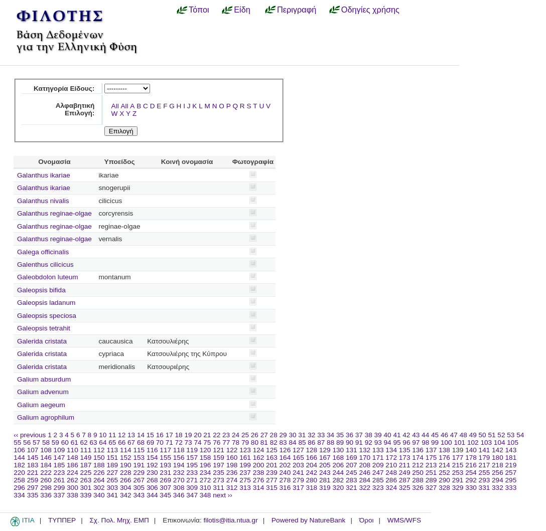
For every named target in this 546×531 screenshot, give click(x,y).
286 (391, 480)
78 (235, 442)
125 (272, 450)
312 (232, 487)
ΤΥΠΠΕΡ (62, 520)
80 (254, 442)
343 (139, 495)
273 (218, 480)
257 (511, 472)
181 (511, 457)
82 (274, 442)
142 (497, 450)
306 (152, 487)
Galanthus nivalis (43, 201)
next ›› (222, 495)
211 (405, 465)
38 (368, 435)
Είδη (242, 9)
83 (283, 442)
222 (46, 472)
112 (99, 450)
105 (512, 442)
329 (458, 487)
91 (359, 442)
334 (19, 495)
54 (520, 435)
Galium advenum (43, 392)
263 (86, 480)
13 (131, 435)
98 (425, 442)
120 (205, 450)
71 (169, 442)
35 (340, 435)
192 (152, 465)
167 (325, 457)
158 (205, 457)
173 (405, 457)
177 (458, 457)
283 (351, 480)
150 (99, 457)
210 (391, 465)
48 (463, 435)
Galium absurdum (44, 379)
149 (86, 457)
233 (192, 472)
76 (216, 442)
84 (292, 442)
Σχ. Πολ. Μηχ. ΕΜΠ (119, 520)
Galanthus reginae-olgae (54, 213)
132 (364, 450)
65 (112, 442)
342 (125, 495)
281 (325, 480)
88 (330, 442)
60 (65, 442)
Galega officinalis (43, 252)
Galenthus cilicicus (45, 264)
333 (511, 487)
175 (431, 457)
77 (226, 442)
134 (391, 450)
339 (86, 495)
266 (125, 480)
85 (302, 442)
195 (192, 465)
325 (405, 487)
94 (387, 442)
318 (312, 487)
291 (458, 480)
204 (312, 465)
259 (33, 480)
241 (298, 472)
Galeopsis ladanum (46, 302)
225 (86, 472)
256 (497, 472)
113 (112, 450)
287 (405, 480)
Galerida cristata (42, 341)
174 (418, 457)
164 (285, 457)
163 (272, 457)
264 (99, 480)
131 (351, 450)
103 (486, 442)
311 (218, 487)
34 (330, 435)
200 (258, 465)
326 (418, 487)
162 (258, 457)
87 (321, 442)
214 (444, 465)
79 (245, 442)
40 (387, 435)
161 (245, 457)
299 (59, 487)
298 (46, 487)
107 (33, 450)
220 (19, 472)
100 (446, 442)
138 (444, 450)
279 (298, 480)
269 (165, 480)
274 (232, 480)
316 (285, 487)
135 (405, 450)
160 (232, 457)
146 (46, 457)
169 (351, 457)
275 (245, 480)
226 (99, 472)
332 (497, 487)
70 (160, 442)
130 (338, 450)
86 (311, 442)
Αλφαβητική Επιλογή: (75, 109)
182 (19, 465)
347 (192, 495)
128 (312, 450)
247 (378, 472)
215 (458, 465)
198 (232, 465)
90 (349, 442)
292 (471, 480)
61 (74, 442)
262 (72, 480)
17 (169, 435)
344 (152, 495)
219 (511, 465)
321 (351, 487)
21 (207, 435)
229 (139, 472)
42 (406, 435)
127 (298, 450)
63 (93, 442)
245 (351, 472)
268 (152, 480)
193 (165, 465)
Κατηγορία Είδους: (64, 88)
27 (264, 435)
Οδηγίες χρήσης (370, 9)
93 (378, 442)
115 (139, 450)
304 (125, 487)
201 (272, 465)
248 (391, 472)
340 (99, 495)
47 (454, 435)
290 (444, 480)
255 (484, 472)
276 (258, 480)
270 (179, 480)
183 (33, 465)
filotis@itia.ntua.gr (230, 520)
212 (418, 465)
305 (139, 487)
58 (46, 442)
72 (179, 442)
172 (391, 457)
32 (311, 435)
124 (258, 450)
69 (150, 442)
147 (59, 457)
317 (298, 487)
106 (19, 450)
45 (435, 435)
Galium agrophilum (45, 417)
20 (197, 435)
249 (405, 472)
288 (418, 480)
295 (511, 480)
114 (125, 450)
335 (33, 495)
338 (72, 495)
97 (416, 442)
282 (338, 480)
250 (418, 472)
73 (188, 442)
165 (298, 457)
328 (444, 487)
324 (391, 487)
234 (205, 472)
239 (272, 472)
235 (218, 472)
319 (325, 487)
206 (338, 465)
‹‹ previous (30, 435)
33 (321, 435)
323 (378, 487)
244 (338, 472)
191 (139, 465)
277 (272, 480)
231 (165, 472)
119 (192, 450)
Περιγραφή (296, 9)
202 (285, 465)
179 (484, 457)
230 (152, 472)
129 (325, 450)
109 (59, 450)
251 (431, 472)
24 (235, 435)
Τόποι (199, 9)
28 (274, 435)
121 (218, 450)
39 (378, 435)
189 (112, 465)
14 (141, 435)
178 (471, 457)
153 (139, 457)
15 (150, 435)
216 (471, 465)
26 (254, 435)
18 (179, 435)
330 (471, 487)
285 (378, 480)
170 (364, 457)
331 (484, 487)
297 (33, 487)
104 (499, 442)
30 (292, 435)
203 (298, 465)
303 (112, 487)
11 (112, 435)
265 (112, 480)
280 (312, 480)
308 (179, 487)
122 (232, 450)
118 (179, 450)
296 (19, 487)
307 (165, 487)
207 (351, 465)
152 (125, 457)
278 (285, 480)
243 (325, 472)
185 (59, 465)
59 (55, 442)
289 (431, 480)
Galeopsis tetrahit (43, 328)
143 (511, 450)
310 (205, 487)
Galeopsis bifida (41, 290)
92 (368, 442)
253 (458, 472)
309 (192, 487)
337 (59, 495)
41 (396, 435)
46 (444, 435)
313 (245, 487)
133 (378, 450)
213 (431, 465)
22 (216, 435)
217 (484, 465)
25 (245, 435)
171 (378, 457)
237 (245, 472)
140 (471, 450)
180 (497, 457)
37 (359, 435)
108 (46, 450)
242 (312, 472)
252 (444, 472)
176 (444, 457)
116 (152, 450)
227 (112, 472)
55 (17, 442)
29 (283, 435)
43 (416, 435)
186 (72, 465)
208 (364, 465)
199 (245, 465)
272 (205, 480)
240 (285, 472)
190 (125, 465)
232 (179, 472)
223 (59, 472)
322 (364, 487)
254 (471, 472)
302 (99, 487)
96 (406, 442)
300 (72, 487)
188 (99, 465)
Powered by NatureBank (308, 520)
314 (258, 487)
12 (121, 435)
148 (72, 457)
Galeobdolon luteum (47, 277)
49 (473, 435)
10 (102, 435)
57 (36, 442)
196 (205, 465)
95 (396, 442)
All (115, 106)
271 (192, 480)
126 (285, 450)
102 (473, 442)
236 (232, 472)
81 (264, 442)
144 (19, 457)
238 (258, 472)
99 (435, 442)
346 (179, 495)
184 (46, 465)
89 (340, 442)
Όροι (366, 520)
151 (112, 457)
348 (205, 495)
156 (179, 457)
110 (72, 450)
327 (431, 487)
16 (160, 435)
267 (139, 480)
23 (226, 435)
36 (349, 435)
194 (179, 465)
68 (141, 442)
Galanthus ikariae (43, 175)
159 (218, 457)
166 (312, 457)
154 (152, 457)
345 (165, 495)
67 (131, 442)
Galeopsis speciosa (46, 315)
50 (482, 435)
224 (72, 472)
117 (165, 450)
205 (325, 465)
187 (86, 465)
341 (112, 495)
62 (84, 442)
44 (425, 435)
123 (245, 450)
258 (19, 480)
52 (501, 435)
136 (418, 450)
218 (497, 465)
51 (491, 435)
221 (33, 472)
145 (33, 457)
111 (86, 450)
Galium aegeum (41, 405)
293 (484, 480)
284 (364, 480)
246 (364, 472)
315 (272, 487)
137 (431, 450)
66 (121, 442)
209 (378, 465)
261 (59, 480)
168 (338, 457)
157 (192, 457)
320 (338, 487)
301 (86, 487)
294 (497, 480)
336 (46, 495)
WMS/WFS (404, 520)
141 (484, 450)
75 (207, 442)
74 (197, 442)
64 (102, 442)
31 (302, 435)
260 (46, 480)
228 (125, 472)
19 (188, 435)
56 (27, 442)
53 (510, 435)
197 (218, 465)
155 (165, 457)
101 (459, 442)
